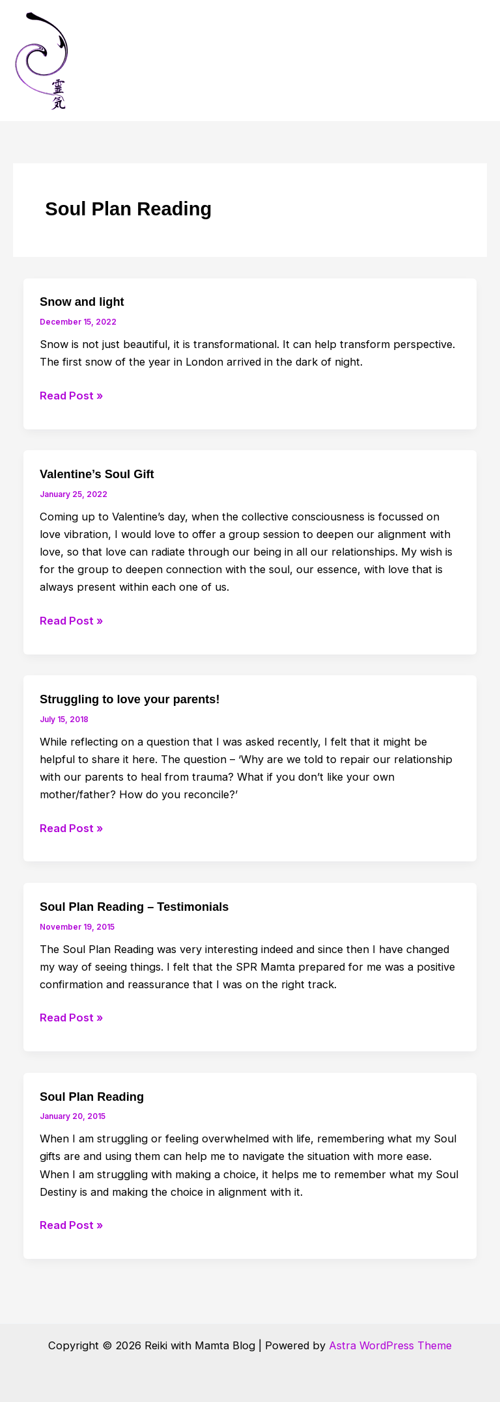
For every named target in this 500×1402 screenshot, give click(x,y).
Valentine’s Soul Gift (97, 474)
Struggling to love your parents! (130, 699)
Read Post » (71, 396)
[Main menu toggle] (472, 60)
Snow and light (82, 301)
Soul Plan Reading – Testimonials (134, 906)
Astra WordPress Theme (390, 1345)
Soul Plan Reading (92, 1096)
